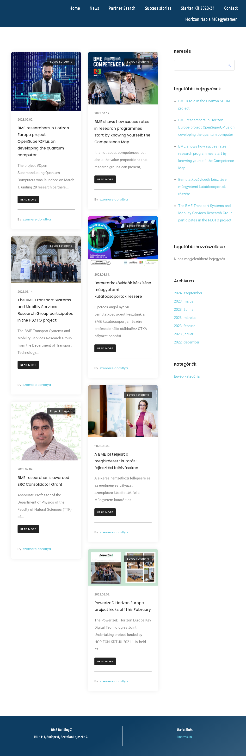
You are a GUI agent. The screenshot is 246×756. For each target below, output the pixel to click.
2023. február (184, 326)
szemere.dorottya (37, 219)
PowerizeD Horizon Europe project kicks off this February (122, 606)
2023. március (185, 318)
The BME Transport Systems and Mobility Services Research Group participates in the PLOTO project (45, 310)
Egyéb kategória (61, 62)
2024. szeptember (188, 293)
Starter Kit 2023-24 (198, 8)
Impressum (184, 737)
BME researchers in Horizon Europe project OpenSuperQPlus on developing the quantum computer (43, 141)
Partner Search (122, 8)
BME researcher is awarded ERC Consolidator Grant (43, 481)
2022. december (186, 342)
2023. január (183, 334)
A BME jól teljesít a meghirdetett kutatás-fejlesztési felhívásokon (116, 460)
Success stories (158, 8)
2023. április (183, 309)
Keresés (182, 51)
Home (74, 8)
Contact (231, 8)
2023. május (183, 301)
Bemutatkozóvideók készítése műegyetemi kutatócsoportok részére (122, 289)
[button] (28, 200)
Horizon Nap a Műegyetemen (211, 19)
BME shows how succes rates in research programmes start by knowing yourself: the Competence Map (122, 132)
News (94, 8)
